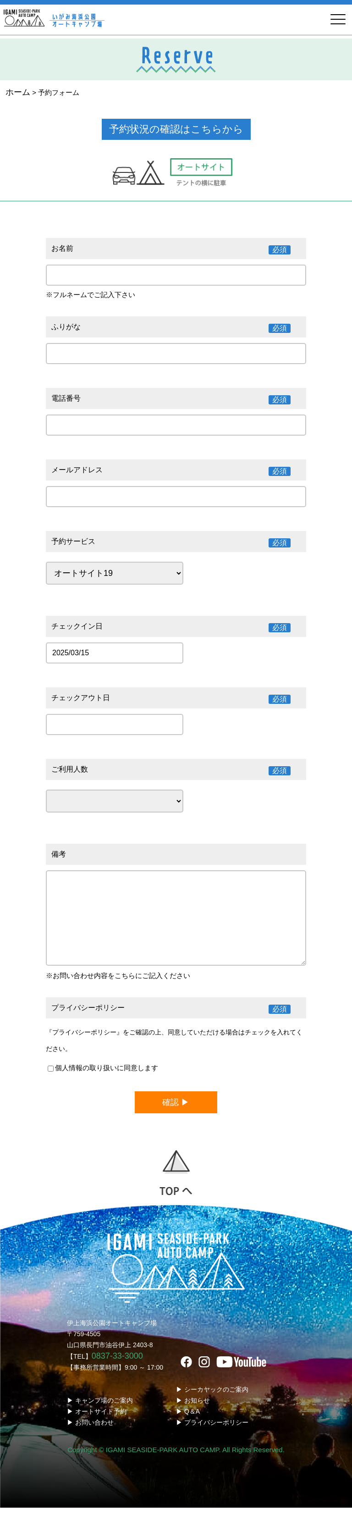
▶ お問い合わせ (90, 1440)
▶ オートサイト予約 (96, 1429)
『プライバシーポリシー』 (84, 1050)
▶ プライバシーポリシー (212, 1440)
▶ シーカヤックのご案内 (212, 1407)
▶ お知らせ (193, 1418)
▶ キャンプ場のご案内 (100, 1418)
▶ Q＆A (188, 1429)
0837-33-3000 (117, 1374)
